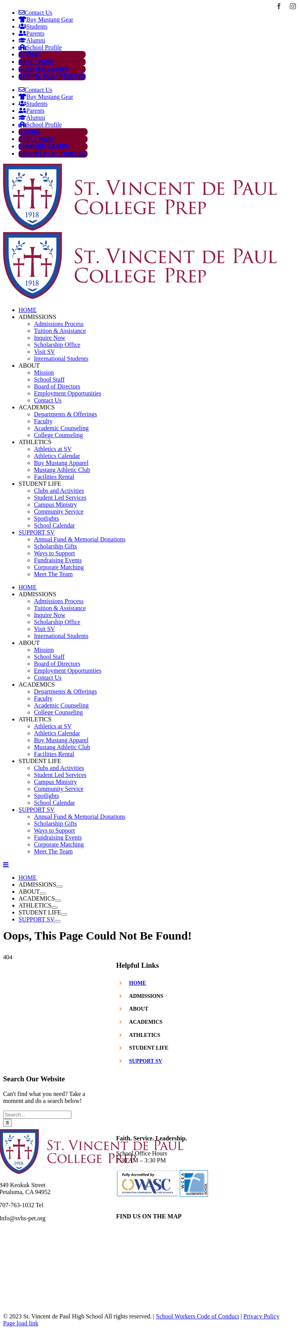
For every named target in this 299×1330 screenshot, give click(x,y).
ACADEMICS (145, 1022)
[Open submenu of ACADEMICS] (58, 900)
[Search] (7, 1123)
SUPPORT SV (145, 1061)
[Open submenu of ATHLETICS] (54, 907)
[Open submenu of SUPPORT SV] (57, 921)
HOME (137, 983)
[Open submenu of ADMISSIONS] (59, 887)
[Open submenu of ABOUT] (43, 893)
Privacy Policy (261, 1316)
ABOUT (139, 1009)
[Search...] (37, 1115)
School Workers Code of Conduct (197, 1316)
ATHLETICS (144, 1035)
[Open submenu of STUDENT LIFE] (64, 914)
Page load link (21, 1323)
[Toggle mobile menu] (6, 864)
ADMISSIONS (146, 996)
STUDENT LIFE (149, 1048)
